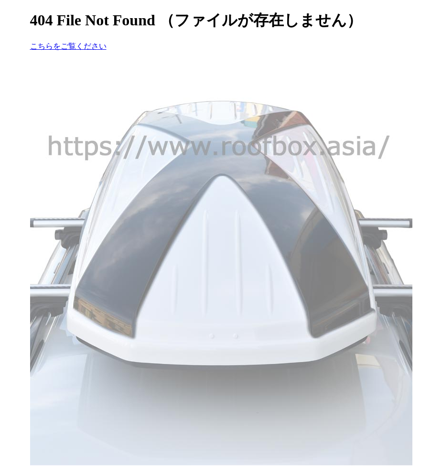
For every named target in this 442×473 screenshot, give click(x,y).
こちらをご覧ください (68, 46)
